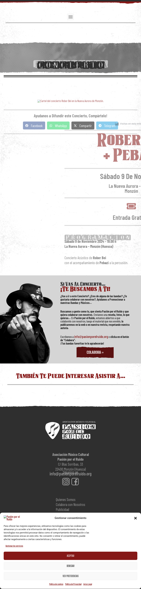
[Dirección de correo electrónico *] (70, 530)
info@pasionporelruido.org (91, 336)
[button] (135, 580)
